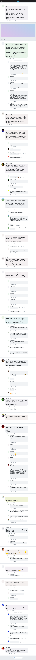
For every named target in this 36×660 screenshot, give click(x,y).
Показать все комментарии (18, 60)
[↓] (17, 20)
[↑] (15, 20)
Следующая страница (18, 657)
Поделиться (19, 20)
